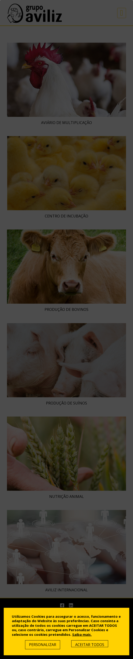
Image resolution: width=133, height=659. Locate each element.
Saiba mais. (82, 634)
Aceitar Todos (89, 644)
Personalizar (42, 644)
